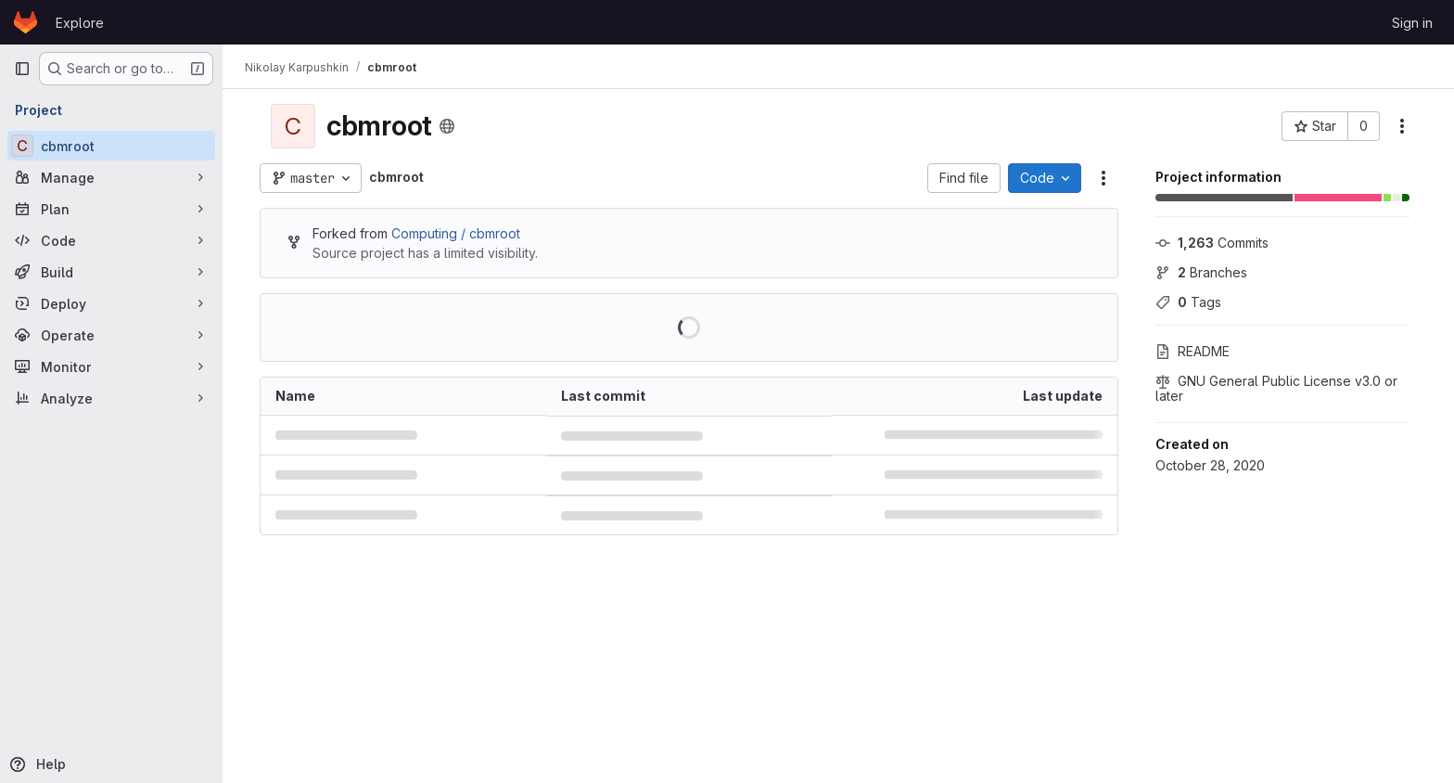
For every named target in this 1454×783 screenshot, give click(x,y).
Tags (1188, 302)
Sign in (1412, 23)
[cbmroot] (111, 145)
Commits (1212, 242)
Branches (1201, 272)
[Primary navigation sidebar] (22, 68)
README (1192, 351)
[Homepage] (25, 22)
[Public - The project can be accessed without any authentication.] (447, 126)
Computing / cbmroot (455, 233)
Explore (80, 23)
